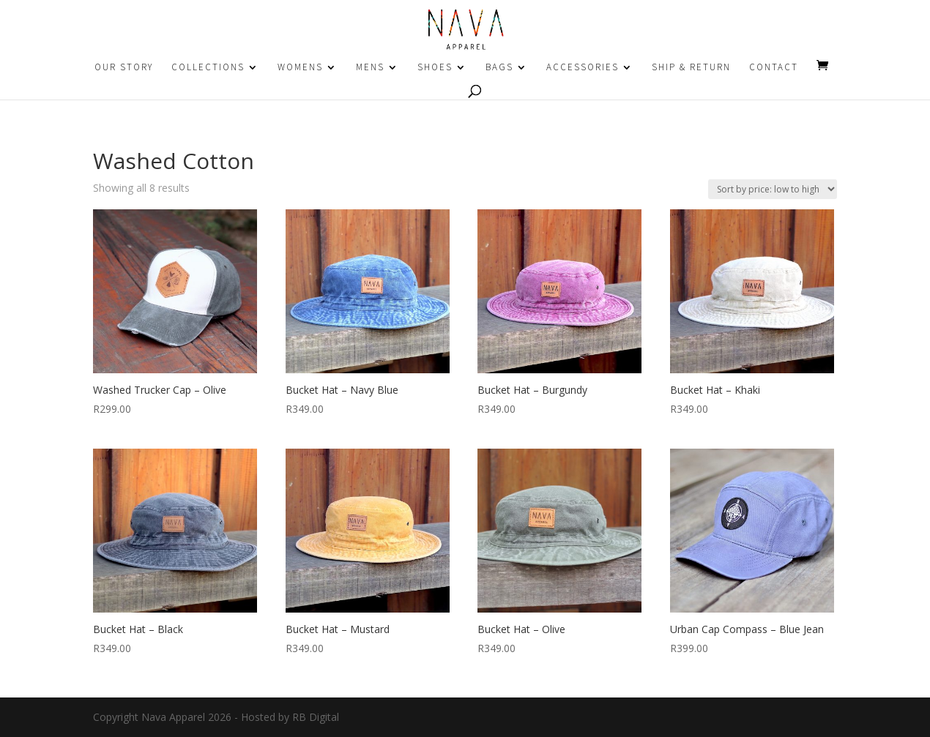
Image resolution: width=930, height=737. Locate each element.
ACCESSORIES (582, 67)
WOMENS (300, 67)
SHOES (435, 67)
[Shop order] (772, 189)
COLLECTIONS (208, 67)
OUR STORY (123, 67)
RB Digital (315, 717)
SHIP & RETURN (691, 67)
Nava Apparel (173, 717)
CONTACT (773, 67)
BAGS (499, 67)
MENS (370, 67)
